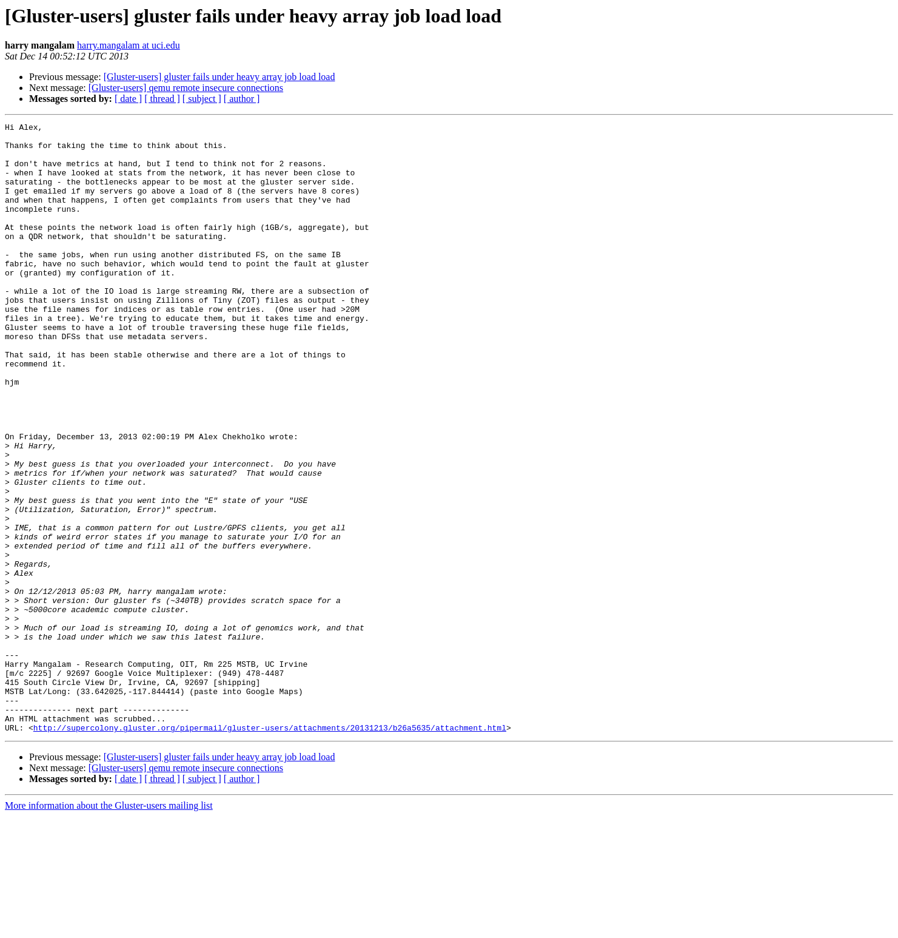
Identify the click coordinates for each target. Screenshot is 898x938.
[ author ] (242, 98)
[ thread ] (162, 98)
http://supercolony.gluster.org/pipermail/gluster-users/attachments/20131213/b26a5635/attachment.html (269, 849)
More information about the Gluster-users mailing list (109, 927)
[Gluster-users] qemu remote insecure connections (186, 88)
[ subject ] (202, 98)
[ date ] (128, 98)
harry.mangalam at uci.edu (128, 45)
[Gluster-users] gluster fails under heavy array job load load (219, 77)
